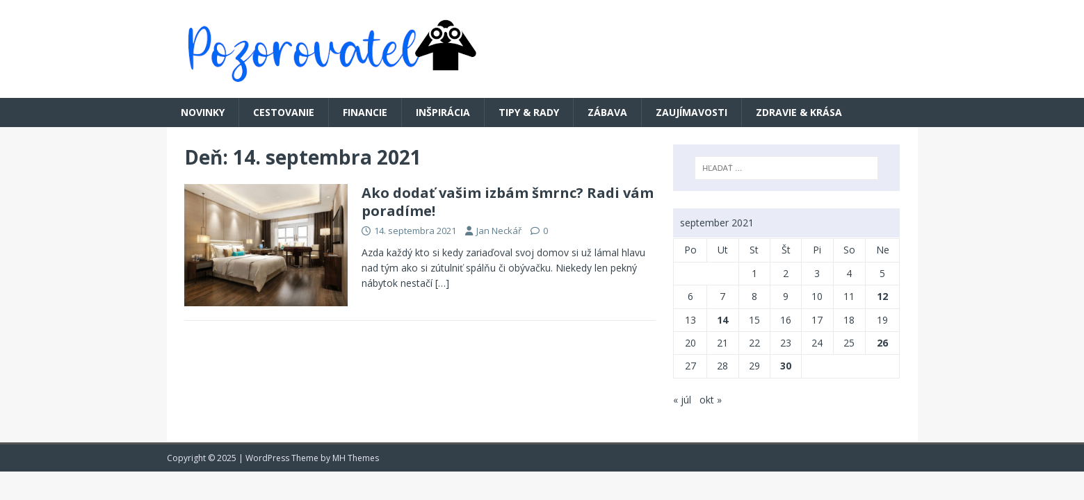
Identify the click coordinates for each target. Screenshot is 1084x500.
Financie (365, 112)
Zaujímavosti (691, 112)
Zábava (607, 112)
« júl (682, 399)
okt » (710, 399)
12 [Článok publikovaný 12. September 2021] (882, 296)
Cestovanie (283, 112)
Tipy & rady (529, 112)
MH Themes (355, 458)
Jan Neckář (498, 230)
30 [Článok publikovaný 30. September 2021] (785, 365)
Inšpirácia (443, 112)
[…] (442, 283)
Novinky (203, 112)
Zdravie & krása (799, 112)
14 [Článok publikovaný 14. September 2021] (722, 319)
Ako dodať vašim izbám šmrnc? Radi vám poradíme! (508, 201)
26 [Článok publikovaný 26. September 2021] (882, 342)
